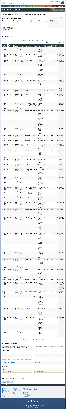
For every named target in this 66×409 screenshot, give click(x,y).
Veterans (14, 393)
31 (28, 40)
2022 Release (22, 355)
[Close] (64, 400)
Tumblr (33, 401)
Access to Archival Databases (6, 393)
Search (60, 42)
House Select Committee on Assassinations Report (55, 24)
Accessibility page (23, 378)
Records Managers (15, 392)
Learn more (58, 407)
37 (36, 40)
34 (32, 40)
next (42, 40)
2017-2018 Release (54, 355)
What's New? (36, 386)
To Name (29, 46)
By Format (3, 389)
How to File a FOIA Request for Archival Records (27, 396)
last (44, 40)
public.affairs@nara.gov (40, 371)
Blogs (35, 401)
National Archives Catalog (5, 391)
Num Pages (45, 46)
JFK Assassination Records (15, 11)
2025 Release (6, 355)
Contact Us (62, 1)
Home (3, 11)
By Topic (3, 388)
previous (24, 40)
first (22, 40)
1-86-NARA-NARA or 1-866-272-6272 (33, 407)
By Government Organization (6, 390)
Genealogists (15, 388)
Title (39, 46)
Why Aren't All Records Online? (27, 394)
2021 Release (37, 355)
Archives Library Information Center (6, 395)
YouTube (34, 401)
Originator (49, 46)
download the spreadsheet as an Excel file (34, 38)
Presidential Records (5, 392)
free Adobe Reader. (12, 377)
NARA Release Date (8, 45)
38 (37, 40)
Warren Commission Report (55, 22)
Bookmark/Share (57, 1)
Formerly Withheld (13, 46)
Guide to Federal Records (26, 391)
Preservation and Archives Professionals (16, 391)
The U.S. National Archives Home (14, 2)
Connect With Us (33, 400)
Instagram (31, 401)
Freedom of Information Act (35, 405)
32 (29, 40)
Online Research (5, 386)
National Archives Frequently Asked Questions (27, 390)
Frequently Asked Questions (9, 362)
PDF (16, 48)
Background (53, 21)
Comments (61, 46)
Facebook (28, 401)
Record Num (5, 46)
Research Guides (26, 386)
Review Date (55, 46)
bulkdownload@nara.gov (8, 347)
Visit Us (46, 6)
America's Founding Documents (58, 6)
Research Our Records (7, 6)
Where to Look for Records (27, 393)
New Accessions (36, 389)
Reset (63, 42)
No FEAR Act (41, 405)
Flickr (37, 401)
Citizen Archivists (51, 1)
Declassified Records (26, 392)
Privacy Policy (29, 405)
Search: (47, 42)
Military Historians (15, 389)
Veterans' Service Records (20, 6)
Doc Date (16, 46)
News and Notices (36, 388)
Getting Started (25, 388)
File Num (25, 46)
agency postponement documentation (22, 352)
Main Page (52, 20)
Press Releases (37, 362)
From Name (35, 46)
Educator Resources (33, 6)
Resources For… (16, 386)
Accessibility (25, 405)
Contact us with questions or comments (7, 382)
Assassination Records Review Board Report (56, 26)
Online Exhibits (4, 396)
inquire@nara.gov (8, 371)
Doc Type (21, 46)
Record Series (52, 46)
